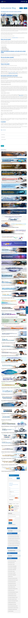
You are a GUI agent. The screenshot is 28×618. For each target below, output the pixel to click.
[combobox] (10, 491)
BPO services (21, 95)
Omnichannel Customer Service (13, 607)
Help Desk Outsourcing (12, 583)
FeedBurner (14, 524)
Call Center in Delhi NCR (12, 569)
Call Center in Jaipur (12, 571)
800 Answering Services (12, 602)
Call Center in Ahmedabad (12, 566)
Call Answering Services (12, 581)
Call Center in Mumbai (12, 573)
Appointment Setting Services (13, 588)
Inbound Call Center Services (13, 578)
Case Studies (14, 503)
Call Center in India (11, 564)
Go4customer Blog (8, 8)
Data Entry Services (11, 590)
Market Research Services (12, 595)
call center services (15, 37)
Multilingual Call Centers (12, 604)
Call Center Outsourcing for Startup (14, 536)
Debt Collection (11, 611)
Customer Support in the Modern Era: (14, 543)
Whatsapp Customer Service (13, 609)
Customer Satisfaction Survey (13, 597)
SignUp (25, 8)
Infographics (17, 503)
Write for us (12, 475)
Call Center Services (12, 562)
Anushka (5, 13)
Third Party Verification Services (13, 592)
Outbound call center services (13, 73)
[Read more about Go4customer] (3, 1)
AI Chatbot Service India (12, 585)
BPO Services (11, 576)
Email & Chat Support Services (13, 600)
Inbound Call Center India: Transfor (14, 545)
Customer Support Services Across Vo (14, 538)
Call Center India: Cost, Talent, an (13, 540)
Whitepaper (10, 503)
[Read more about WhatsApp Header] (25, 1)
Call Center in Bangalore (12, 574)
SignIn (21, 8)
